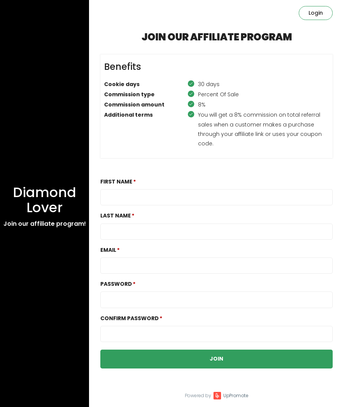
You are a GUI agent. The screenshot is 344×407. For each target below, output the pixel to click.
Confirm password (129, 318)
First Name (116, 181)
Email (108, 250)
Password (116, 284)
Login (316, 13)
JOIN (216, 358)
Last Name (115, 215)
